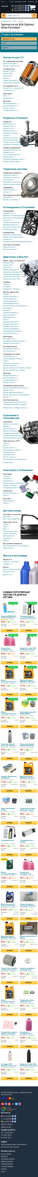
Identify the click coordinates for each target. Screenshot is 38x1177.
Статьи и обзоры (7, 1166)
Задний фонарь (8, 501)
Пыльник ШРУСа (9, 448)
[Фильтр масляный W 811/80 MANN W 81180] (28, 704)
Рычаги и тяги (8, 128)
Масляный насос (9, 317)
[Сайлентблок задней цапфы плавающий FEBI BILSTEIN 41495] (9, 1024)
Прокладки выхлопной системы (14, 404)
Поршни (6, 294)
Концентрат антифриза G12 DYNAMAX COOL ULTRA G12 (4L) (9, 648)
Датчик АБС (7, 197)
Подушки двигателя (10, 326)
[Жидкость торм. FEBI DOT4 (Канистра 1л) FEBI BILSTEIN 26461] (28, 640)
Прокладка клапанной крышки (13, 341)
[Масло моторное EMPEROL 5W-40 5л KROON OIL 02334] (28, 768)
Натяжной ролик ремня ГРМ (13, 272)
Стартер (6, 476)
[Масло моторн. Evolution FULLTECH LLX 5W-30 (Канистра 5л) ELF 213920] (9, 896)
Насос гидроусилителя (11, 154)
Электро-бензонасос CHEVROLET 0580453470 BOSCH (9, 777)
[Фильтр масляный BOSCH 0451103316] (28, 736)
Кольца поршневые (10, 296)
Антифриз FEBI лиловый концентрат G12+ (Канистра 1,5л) (9, 1064)
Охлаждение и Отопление (19, 207)
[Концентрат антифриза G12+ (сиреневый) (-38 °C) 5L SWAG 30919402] (28, 1024)
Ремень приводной (10, 80)
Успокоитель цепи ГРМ (11, 279)
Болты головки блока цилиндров (15, 306)
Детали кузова (12, 510)
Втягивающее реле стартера (13, 488)
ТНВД (5, 361)
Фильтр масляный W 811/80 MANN (28, 712)
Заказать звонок (6, 1124)
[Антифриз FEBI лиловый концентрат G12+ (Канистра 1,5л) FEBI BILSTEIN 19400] (9, 1056)
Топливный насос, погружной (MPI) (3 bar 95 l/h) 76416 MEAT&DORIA (28, 617)
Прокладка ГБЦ (8, 339)
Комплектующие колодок (12, 184)
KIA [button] (5, 43)
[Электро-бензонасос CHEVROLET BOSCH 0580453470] (9, 768)
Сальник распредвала (11, 329)
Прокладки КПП (8, 454)
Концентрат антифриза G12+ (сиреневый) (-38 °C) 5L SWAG (27, 1032)
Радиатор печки (9, 247)
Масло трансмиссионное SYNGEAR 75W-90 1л (8, 1000)
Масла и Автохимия (15, 555)
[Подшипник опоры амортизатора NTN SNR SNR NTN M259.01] (28, 992)
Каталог (4, 1169)
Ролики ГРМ (7, 76)
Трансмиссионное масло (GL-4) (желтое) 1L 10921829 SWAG (9, 744)
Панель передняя (9, 533)
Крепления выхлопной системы (14, 402)
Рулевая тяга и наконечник (12, 88)
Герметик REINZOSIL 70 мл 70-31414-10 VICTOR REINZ (8, 617)
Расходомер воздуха (11, 348)
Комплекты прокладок (11, 343)
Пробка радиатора (10, 229)
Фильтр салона (8, 108)
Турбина (6, 284)
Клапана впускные (9, 299)
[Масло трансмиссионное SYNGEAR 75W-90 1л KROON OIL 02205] (9, 992)
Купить (10, 630)
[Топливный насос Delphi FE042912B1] (28, 832)
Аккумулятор (7, 98)
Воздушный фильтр (10, 106)
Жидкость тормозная (11, 561)
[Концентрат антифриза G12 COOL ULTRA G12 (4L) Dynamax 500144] (10, 640)
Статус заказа (6, 1154)
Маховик (6, 426)
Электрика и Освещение (18, 470)
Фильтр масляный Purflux (8, 809)
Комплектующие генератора (13, 483)
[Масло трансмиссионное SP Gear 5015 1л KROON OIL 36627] (9, 672)
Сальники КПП (8, 452)
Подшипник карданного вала (13, 159)
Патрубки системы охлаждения (14, 227)
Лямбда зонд (8, 390)
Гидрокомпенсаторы (10, 303)
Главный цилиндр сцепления (13, 435)
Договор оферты (7, 1164)
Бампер (6, 524)
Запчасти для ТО (13, 57)
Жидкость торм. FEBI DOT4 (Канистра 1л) (28, 648)
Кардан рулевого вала (11, 161)
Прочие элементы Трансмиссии (14, 459)
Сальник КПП (7, 462)
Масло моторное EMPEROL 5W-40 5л (27, 777)
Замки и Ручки (8, 548)
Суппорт (6, 192)
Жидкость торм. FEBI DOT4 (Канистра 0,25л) (28, 1064)
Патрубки (6, 286)
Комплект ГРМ (8, 71)
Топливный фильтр (10, 110)
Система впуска (9, 351)
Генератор (7, 478)
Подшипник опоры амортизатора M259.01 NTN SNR (27, 1000)
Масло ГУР (7, 575)
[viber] (5, 1103)
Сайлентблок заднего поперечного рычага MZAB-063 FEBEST (9, 969)
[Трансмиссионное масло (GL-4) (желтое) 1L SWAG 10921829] (9, 736)
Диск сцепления (9, 428)
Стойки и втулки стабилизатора (14, 142)
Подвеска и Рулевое (15, 117)
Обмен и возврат (7, 1161)
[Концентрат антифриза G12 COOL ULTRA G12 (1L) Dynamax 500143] (29, 864)
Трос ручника (8, 180)
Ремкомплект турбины (11, 289)
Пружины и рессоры (10, 138)
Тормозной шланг (9, 190)
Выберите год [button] (9, 39)
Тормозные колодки (10, 177)
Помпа (5, 78)
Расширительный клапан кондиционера (17, 241)
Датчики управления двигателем (15, 388)
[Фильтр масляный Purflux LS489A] (9, 800)
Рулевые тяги (8, 152)
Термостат (7, 220)
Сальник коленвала (10, 312)
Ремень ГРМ (7, 73)
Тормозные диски (9, 175)
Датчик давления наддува (12, 392)
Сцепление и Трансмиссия (11, 416)
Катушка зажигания (10, 493)
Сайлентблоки (8, 126)
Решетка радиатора (10, 531)
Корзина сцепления (10, 431)
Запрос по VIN (6, 1127)
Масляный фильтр (9, 378)
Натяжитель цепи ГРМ (11, 276)
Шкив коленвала (9, 315)
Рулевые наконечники (11, 150)
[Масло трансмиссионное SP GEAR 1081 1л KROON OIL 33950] (9, 704)
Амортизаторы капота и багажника (15, 546)
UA (2, 1)
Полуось (6, 443)
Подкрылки (7, 538)
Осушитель (7, 239)
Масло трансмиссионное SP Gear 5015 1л (9, 681)
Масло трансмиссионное (12, 569)
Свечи (5, 96)
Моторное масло (9, 571)
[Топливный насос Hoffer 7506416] (9, 832)
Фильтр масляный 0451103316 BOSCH (27, 744)
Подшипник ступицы (10, 133)
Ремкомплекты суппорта (12, 182)
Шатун (5, 319)
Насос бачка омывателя (11, 519)
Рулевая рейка (8, 157)
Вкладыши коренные (10, 322)
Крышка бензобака (10, 365)
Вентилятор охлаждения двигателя (16, 218)
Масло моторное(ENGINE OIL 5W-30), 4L (9, 873)
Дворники (6, 516)
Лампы (5, 503)
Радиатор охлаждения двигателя (15, 215)
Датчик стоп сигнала (10, 199)
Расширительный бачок (11, 222)
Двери (5, 540)
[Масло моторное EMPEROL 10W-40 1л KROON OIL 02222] (9, 928)
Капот (5, 529)
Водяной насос (8, 213)
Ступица (6, 135)
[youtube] (2, 1103)
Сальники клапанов (10, 333)
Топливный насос (9, 356)
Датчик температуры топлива (14, 370)
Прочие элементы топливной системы (17, 368)
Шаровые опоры (9, 131)
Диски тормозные (9, 63)
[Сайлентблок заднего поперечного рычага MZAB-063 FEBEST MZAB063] (9, 960)
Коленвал (6, 310)
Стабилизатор (8, 90)
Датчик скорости (9, 457)
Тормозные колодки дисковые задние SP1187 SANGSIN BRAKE (27, 809)
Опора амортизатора (11, 140)
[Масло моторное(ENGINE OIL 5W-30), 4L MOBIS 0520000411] (9, 864)
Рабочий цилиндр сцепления (13, 438)
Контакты (31, 1)
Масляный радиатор (10, 225)
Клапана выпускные (10, 301)
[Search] (34, 15)
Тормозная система (15, 169)
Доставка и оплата (20, 1)
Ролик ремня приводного (12, 83)
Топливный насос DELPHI (26, 841)
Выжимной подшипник (11, 433)
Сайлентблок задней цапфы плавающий (9, 1032)
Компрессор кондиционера (13, 237)
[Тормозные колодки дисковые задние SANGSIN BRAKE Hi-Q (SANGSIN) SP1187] (28, 800)
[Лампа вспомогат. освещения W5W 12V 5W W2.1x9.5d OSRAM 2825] (28, 896)
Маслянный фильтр (10, 103)
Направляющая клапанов (12, 331)
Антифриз (6, 564)
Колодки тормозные (10, 66)
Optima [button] (6, 48)
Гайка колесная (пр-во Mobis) (28, 937)
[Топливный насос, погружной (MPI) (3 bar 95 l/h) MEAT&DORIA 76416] (28, 608)
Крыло (5, 526)
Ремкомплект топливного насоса (15, 408)
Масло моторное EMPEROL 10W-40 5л (27, 681)
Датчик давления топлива (12, 358)
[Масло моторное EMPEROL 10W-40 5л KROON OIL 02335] (28, 672)
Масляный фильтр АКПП (11, 450)
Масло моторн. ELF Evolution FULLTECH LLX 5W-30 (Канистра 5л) (9, 905)
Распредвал (7, 308)
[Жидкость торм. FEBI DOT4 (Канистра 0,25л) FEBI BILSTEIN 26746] (28, 1056)
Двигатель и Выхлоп (15, 256)
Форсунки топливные (10, 363)
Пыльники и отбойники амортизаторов (17, 144)
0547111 (18, 6)
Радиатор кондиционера (12, 235)
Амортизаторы (8, 124)
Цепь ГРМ (6, 267)
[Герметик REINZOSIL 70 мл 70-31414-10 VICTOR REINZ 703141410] (10, 608)
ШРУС (5, 445)
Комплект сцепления (10, 424)
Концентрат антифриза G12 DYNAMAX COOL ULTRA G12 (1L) (28, 873)
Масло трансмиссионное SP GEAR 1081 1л (9, 712)
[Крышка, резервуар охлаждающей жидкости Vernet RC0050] (28, 960)
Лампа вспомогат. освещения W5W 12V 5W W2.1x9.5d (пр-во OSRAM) (28, 905)
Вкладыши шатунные (10, 324)
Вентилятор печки (9, 249)
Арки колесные (8, 536)
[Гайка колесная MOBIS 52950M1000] (28, 928)
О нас (11, 1)
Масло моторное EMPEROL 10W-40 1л (8, 937)
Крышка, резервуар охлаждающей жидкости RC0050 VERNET (27, 969)
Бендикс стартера (10, 485)
